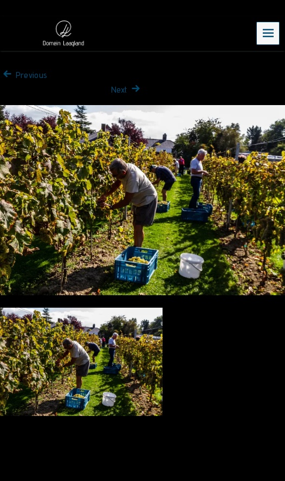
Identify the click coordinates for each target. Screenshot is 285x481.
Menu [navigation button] (268, 32)
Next (126, 89)
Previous (23, 75)
